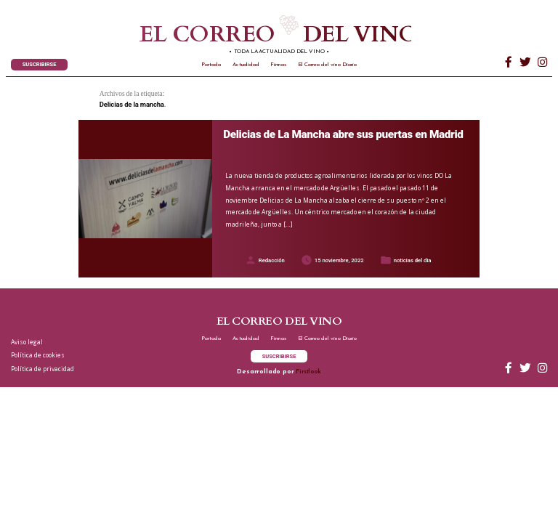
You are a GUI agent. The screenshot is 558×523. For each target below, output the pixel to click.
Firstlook (308, 372)
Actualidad (245, 65)
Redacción (272, 260)
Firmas (278, 65)
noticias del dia (413, 260)
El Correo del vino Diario (327, 65)
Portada (211, 65)
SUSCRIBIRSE (40, 64)
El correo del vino (255, 35)
